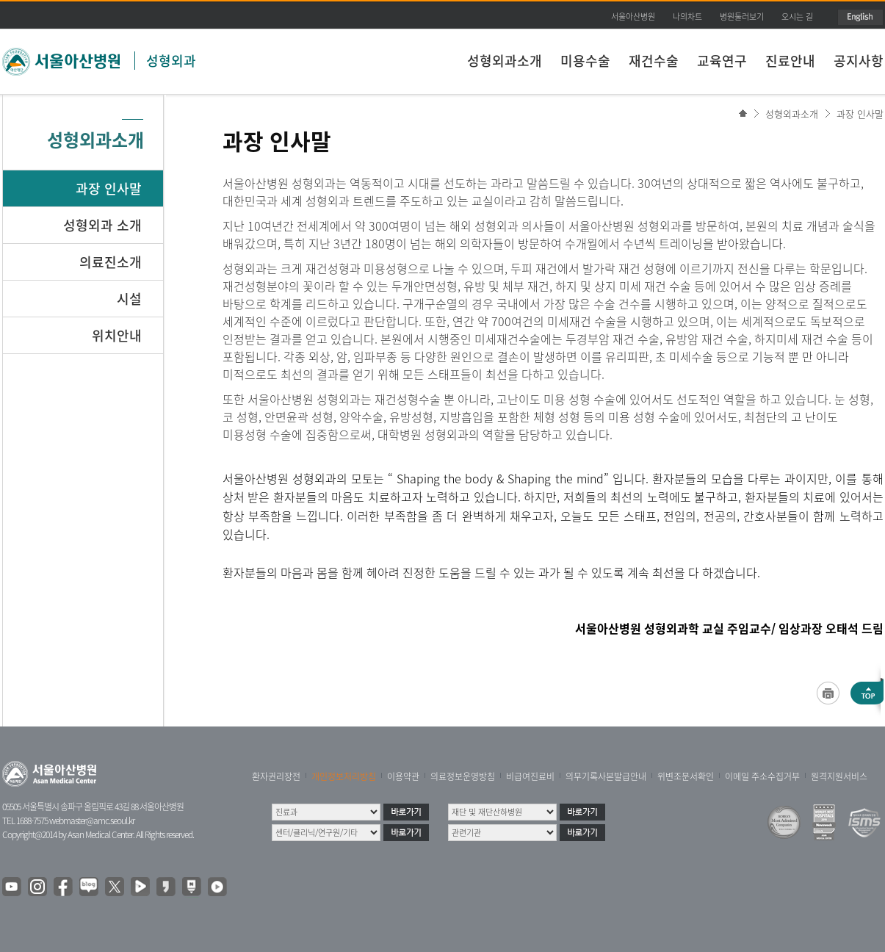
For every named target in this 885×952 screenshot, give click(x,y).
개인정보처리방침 (343, 776)
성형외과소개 (504, 61)
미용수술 (585, 61)
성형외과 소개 (102, 225)
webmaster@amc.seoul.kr (91, 820)
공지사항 (859, 61)
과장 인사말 (860, 113)
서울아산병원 (633, 16)
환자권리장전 (276, 776)
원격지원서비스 (839, 776)
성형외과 (171, 61)
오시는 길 (797, 16)
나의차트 (687, 16)
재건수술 (654, 61)
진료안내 (790, 61)
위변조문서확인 (685, 776)
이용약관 (403, 776)
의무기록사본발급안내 (606, 776)
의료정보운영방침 (462, 776)
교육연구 (722, 61)
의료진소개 (110, 262)
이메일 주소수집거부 (762, 776)
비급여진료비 (530, 776)
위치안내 (117, 335)
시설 (129, 299)
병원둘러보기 (742, 16)
